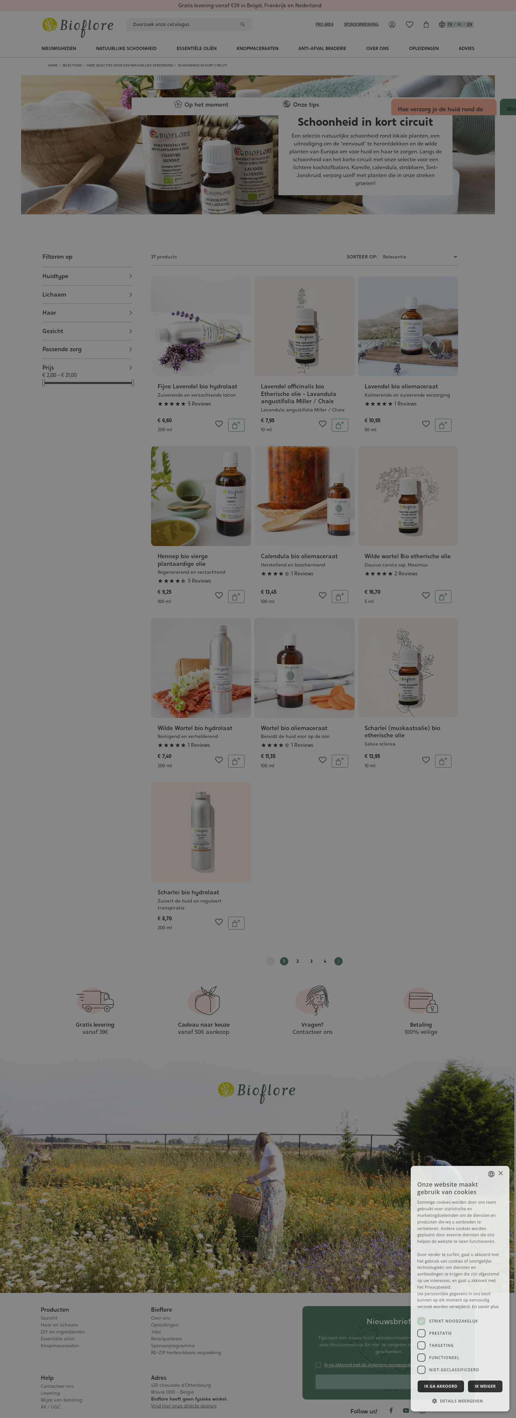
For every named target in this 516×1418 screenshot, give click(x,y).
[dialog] (460, 1288)
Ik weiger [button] (485, 1386)
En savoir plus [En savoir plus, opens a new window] (485, 1306)
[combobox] (491, 1174)
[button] (460, 1401)
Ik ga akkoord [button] (440, 1386)
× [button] (500, 1173)
